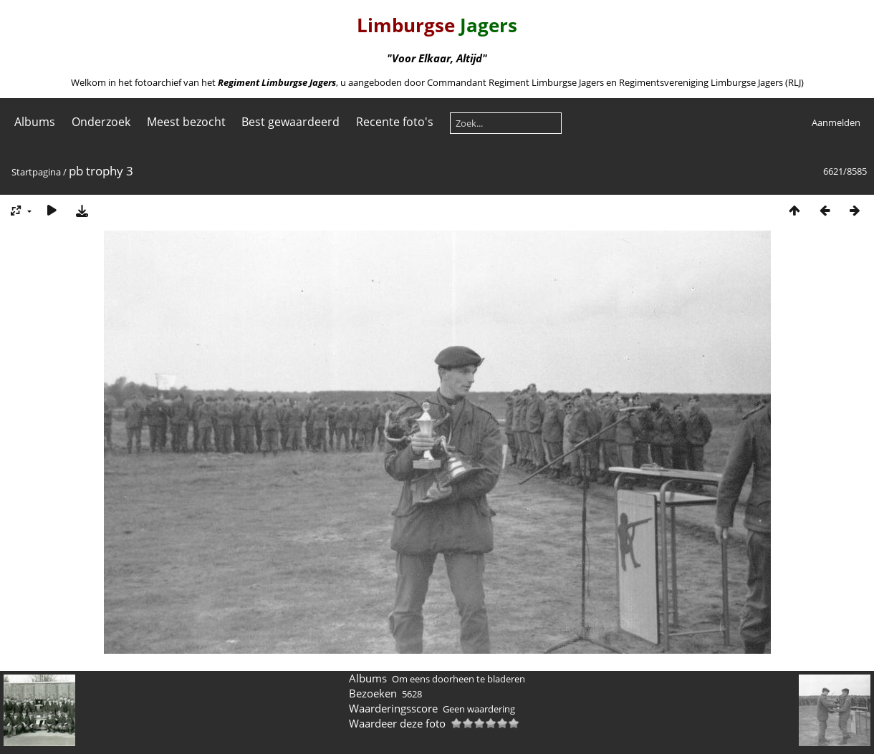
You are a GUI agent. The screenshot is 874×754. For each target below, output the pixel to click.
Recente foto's (394, 122)
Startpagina (36, 171)
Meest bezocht (186, 122)
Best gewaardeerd (290, 122)
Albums (34, 122)
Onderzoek (101, 122)
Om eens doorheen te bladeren (458, 678)
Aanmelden (836, 122)
